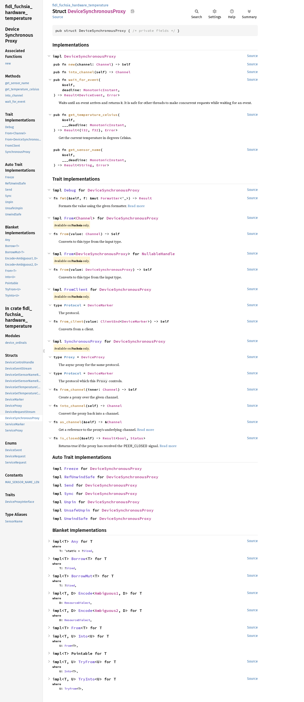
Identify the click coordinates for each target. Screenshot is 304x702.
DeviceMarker (100, 305)
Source (57, 17)
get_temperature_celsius (93, 115)
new (71, 64)
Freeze (71, 468)
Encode (85, 593)
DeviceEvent (91, 95)
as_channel (70, 422)
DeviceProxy (93, 357)
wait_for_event (83, 80)
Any (74, 541)
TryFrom (86, 661)
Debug (70, 190)
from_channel (73, 389)
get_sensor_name (84, 150)
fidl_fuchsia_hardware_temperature (80, 5)
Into (83, 636)
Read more (136, 205)
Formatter (110, 198)
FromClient (76, 289)
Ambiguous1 (106, 593)
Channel (103, 64)
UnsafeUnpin (77, 510)
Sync (69, 493)
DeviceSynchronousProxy (90, 56)
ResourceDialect (77, 603)
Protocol (72, 305)
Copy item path (132, 11)
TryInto (86, 679)
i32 (84, 130)
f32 (95, 130)
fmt (63, 198)
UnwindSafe (76, 518)
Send (69, 485)
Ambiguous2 (106, 610)
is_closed (69, 438)
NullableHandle (158, 253)
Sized (87, 551)
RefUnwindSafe (79, 476)
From (69, 218)
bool (122, 438)
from (64, 234)
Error (112, 95)
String (85, 165)
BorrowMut (81, 575)
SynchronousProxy (83, 341)
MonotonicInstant (100, 90)
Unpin (70, 501)
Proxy (69, 357)
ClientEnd (110, 321)
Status (136, 438)
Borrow (78, 558)
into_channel (81, 72)
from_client (71, 321)
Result (70, 95)
